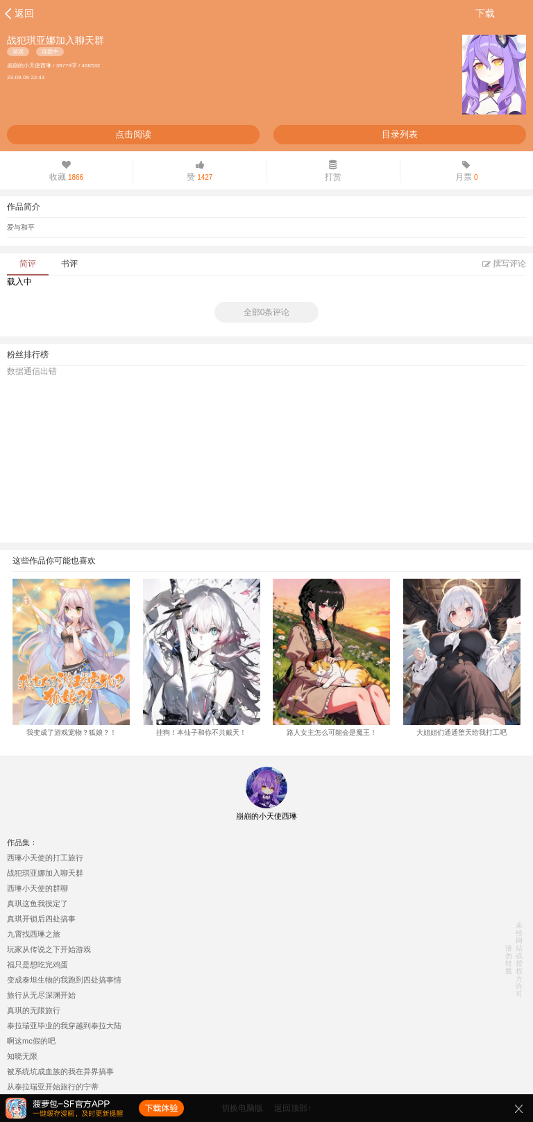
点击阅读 (133, 134)
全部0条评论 (267, 312)
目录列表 (400, 134)
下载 (485, 13)
